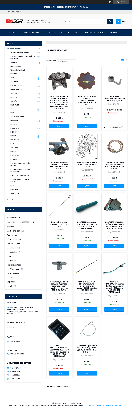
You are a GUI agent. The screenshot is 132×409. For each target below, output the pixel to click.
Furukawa (14, 189)
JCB (12, 78)
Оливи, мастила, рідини (20, 52)
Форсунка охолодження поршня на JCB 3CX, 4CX (114, 98)
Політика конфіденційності (113, 405)
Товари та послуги (29, 33)
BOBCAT (14, 124)
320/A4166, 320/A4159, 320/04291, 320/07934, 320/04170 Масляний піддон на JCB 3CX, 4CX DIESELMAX (59, 351)
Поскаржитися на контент (93, 405)
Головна (11, 33)
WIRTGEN (14, 147)
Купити (59, 126)
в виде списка (126, 61)
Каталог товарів (14, 48)
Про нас (51, 33)
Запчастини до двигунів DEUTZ (20, 164)
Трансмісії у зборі (17, 70)
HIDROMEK (14, 105)
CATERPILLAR (16, 85)
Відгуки (113, 33)
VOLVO (13, 109)
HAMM (13, 151)
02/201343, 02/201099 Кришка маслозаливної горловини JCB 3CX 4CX (87, 100)
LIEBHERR (14, 120)
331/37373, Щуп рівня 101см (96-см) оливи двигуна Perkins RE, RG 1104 (87, 349)
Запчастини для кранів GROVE (19, 180)
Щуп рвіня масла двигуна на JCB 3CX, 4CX (59, 224)
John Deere (14, 193)
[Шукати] (110, 21)
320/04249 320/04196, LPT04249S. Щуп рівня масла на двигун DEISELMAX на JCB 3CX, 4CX (86, 286)
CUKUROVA (15, 101)
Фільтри (13, 62)
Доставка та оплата (95, 33)
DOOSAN (14, 132)
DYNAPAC (14, 140)
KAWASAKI (14, 155)
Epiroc (12, 185)
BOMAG (13, 144)
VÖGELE (13, 74)
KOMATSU (14, 128)
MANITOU (14, 113)
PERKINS (14, 159)
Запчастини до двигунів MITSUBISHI (20, 170)
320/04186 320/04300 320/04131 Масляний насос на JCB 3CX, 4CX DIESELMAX (114, 225)
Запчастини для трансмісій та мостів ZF (22, 57)
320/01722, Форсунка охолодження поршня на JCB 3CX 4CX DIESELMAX (86, 225)
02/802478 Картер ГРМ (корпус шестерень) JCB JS (87, 164)
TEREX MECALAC (17, 116)
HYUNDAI (14, 97)
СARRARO (14, 93)
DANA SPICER (16, 89)
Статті (77, 33)
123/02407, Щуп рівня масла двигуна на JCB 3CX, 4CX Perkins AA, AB (114, 165)
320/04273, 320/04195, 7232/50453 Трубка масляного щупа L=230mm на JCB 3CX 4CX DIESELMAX (114, 287)
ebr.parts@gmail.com (18, 368)
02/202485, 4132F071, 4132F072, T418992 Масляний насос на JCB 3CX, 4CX (59, 165)
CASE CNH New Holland (19, 175)
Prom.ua (78, 403)
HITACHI (13, 136)
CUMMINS (14, 82)
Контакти (64, 33)
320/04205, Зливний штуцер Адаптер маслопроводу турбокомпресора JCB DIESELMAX (59, 286)
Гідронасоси (15, 66)
